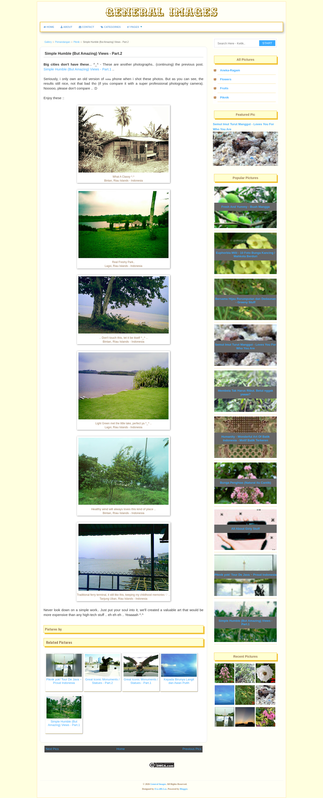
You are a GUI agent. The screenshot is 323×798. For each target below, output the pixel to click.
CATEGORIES (111, 27)
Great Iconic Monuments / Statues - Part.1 (141, 681)
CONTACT (86, 27)
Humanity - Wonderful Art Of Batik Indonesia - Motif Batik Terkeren (245, 438)
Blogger (183, 789)
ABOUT (66, 27)
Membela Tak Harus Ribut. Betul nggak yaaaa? (245, 392)
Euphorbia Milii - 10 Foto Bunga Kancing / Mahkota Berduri (245, 254)
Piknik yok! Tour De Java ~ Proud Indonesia (64, 681)
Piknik (224, 97)
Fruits (224, 88)
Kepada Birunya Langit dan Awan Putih (179, 681)
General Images (158, 784)
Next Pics (52, 749)
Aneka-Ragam (230, 70)
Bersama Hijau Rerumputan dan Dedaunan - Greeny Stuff (245, 300)
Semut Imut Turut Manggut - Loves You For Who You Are (245, 346)
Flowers (225, 79)
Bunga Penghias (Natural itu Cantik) (245, 482)
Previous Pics (191, 749)
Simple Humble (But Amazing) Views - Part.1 (77, 69)
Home (121, 749)
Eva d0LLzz (161, 789)
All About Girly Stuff (245, 528)
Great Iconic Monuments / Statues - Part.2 (102, 681)
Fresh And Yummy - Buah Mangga (245, 206)
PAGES (133, 27)
